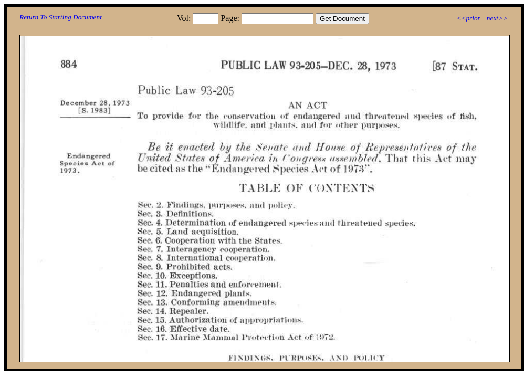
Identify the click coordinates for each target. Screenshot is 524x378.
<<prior (468, 18)
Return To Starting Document (60, 17)
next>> (497, 18)
